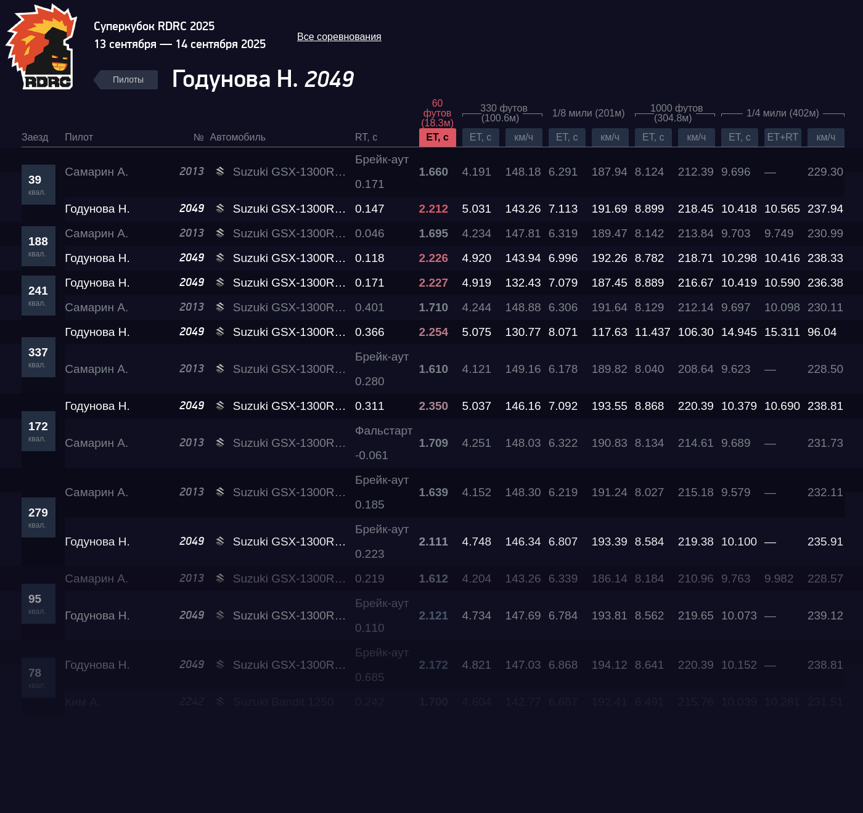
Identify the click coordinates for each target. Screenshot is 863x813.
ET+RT (783, 137)
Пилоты (128, 79)
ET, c (437, 137)
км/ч (523, 137)
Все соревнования (339, 36)
